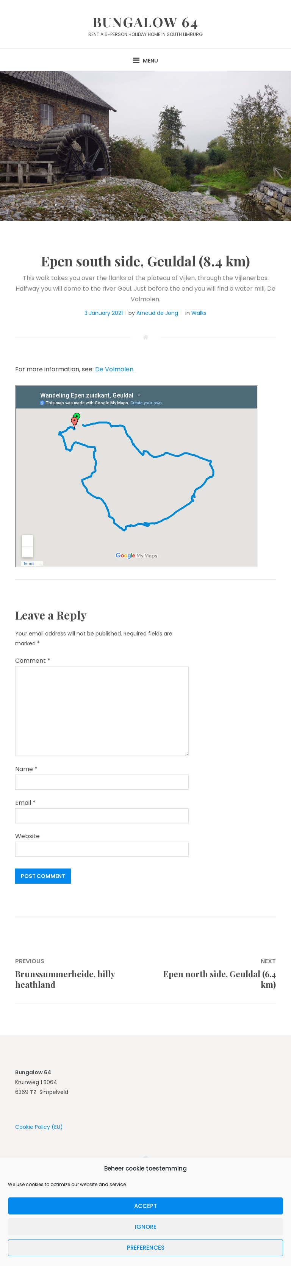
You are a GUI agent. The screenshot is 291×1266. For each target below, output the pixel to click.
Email (25, 802)
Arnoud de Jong (157, 313)
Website (27, 836)
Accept (145, 1206)
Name (26, 769)
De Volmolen (114, 369)
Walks (199, 313)
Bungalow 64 (145, 22)
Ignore (145, 1227)
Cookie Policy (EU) (39, 1127)
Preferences (145, 1248)
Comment (32, 660)
